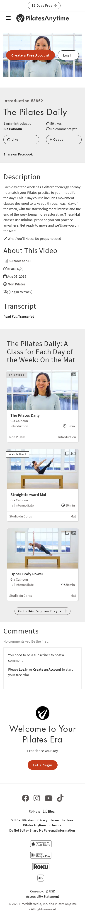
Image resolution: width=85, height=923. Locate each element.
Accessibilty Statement (42, 896)
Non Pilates (16, 284)
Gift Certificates (22, 820)
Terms (54, 820)
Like (12, 139)
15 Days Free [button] (44, 5)
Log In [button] (68, 55)
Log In (23, 669)
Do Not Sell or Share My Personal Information (42, 830)
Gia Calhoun (12, 129)
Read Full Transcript (18, 316)
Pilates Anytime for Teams (42, 825)
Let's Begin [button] (42, 765)
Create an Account (47, 669)
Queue (56, 139)
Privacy (41, 820)
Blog (49, 811)
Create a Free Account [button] (30, 55)
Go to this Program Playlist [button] (42, 611)
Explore (67, 820)
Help (34, 811)
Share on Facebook (18, 154)
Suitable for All (20, 261)
